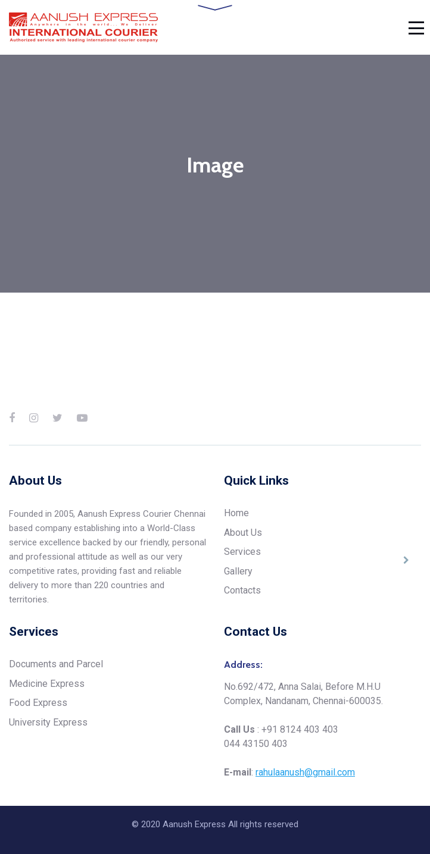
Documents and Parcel (56, 664)
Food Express (38, 702)
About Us (243, 532)
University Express (48, 722)
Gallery (238, 571)
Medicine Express (47, 683)
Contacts (242, 590)
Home (236, 513)
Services (242, 551)
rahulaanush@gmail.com (305, 772)
